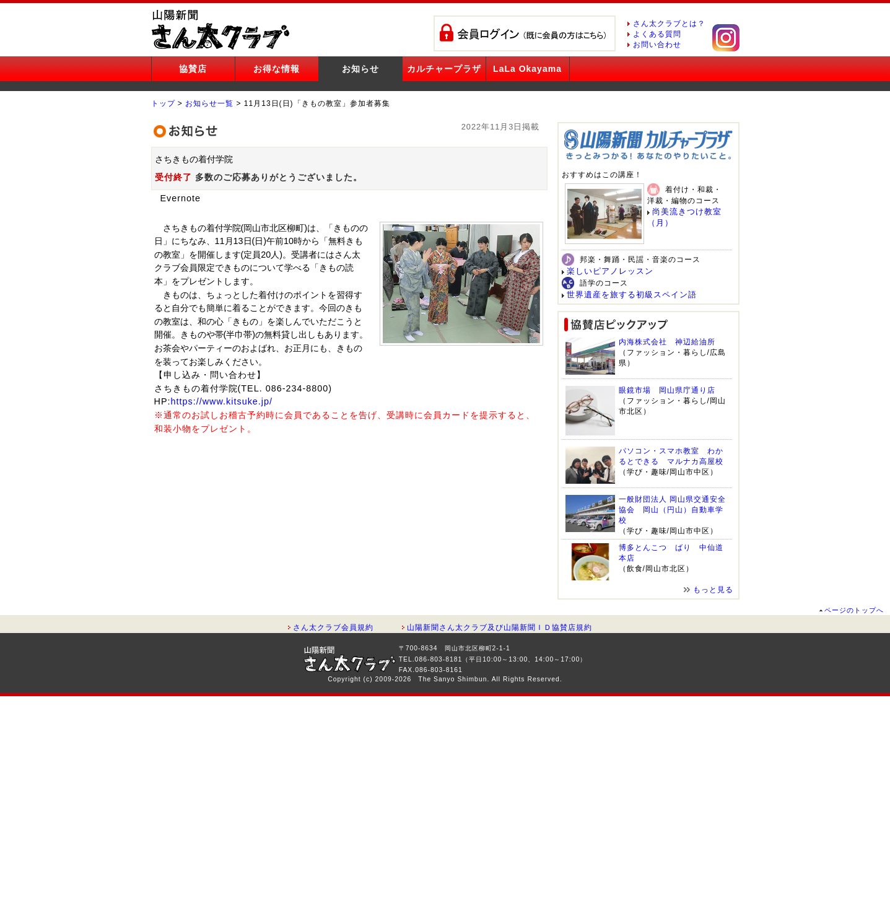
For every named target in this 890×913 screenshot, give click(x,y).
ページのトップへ (854, 610)
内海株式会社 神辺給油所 (667, 342)
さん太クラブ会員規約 (333, 627)
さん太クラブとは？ (669, 23)
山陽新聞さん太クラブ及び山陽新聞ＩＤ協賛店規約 (499, 627)
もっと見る (713, 589)
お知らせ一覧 (209, 103)
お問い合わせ (657, 44)
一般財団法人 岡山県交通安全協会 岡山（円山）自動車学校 (672, 510)
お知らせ (360, 69)
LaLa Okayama (527, 69)
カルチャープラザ (444, 69)
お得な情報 (276, 69)
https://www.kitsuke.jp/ (222, 401)
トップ (163, 103)
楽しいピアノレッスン (610, 271)
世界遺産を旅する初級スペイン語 (632, 294)
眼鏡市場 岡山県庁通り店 (667, 390)
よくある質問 (657, 34)
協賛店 (193, 69)
